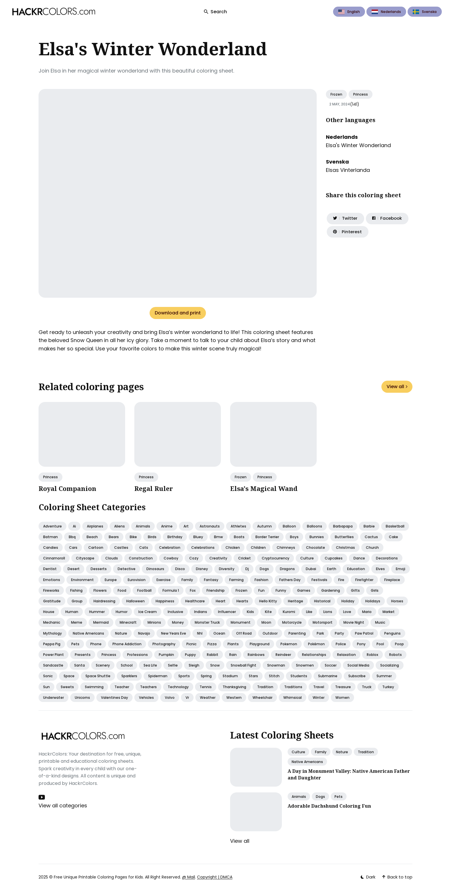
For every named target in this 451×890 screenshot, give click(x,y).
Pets (75, 644)
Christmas (345, 547)
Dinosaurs (155, 568)
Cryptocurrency (275, 558)
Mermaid (101, 622)
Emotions (51, 579)
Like (309, 611)
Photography (163, 644)
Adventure (52, 526)
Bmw (218, 536)
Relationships (314, 654)
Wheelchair (262, 697)
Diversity (226, 568)
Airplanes (95, 526)
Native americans (88, 633)
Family (187, 579)
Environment (82, 579)
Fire (341, 579)
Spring (206, 675)
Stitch (274, 675)
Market (389, 611)
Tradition (265, 686)
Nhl (199, 633)
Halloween (135, 601)
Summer (384, 675)
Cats (143, 547)
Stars (253, 675)
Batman (50, 536)
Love (347, 611)
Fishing (76, 590)
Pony (361, 644)
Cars (73, 547)
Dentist (50, 568)
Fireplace (392, 579)
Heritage (295, 601)
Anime (167, 526)
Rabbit (212, 654)
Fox (193, 590)
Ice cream (147, 611)
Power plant (53, 654)
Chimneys (286, 547)
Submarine (327, 675)
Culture (307, 558)
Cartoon (95, 547)
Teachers (148, 686)
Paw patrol (364, 633)
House (48, 611)
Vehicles (146, 697)
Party (339, 633)
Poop (399, 644)
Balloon (289, 526)
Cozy (193, 558)
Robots (395, 654)
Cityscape (85, 558)
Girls (375, 590)
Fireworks (51, 590)
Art (186, 526)
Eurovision (137, 579)
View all (397, 386)
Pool (380, 644)
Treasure (343, 686)
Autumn (264, 526)
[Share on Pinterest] (346, 233)
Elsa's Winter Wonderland (358, 145)
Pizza (212, 644)
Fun (261, 590)
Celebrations (203, 547)
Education (356, 568)
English (349, 11)
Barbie (369, 526)
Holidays (372, 601)
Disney (202, 568)
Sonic (48, 675)
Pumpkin (166, 654)
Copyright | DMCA (214, 877)
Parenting (297, 633)
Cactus (371, 536)
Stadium (230, 675)
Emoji (400, 568)
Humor (121, 611)
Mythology (52, 633)
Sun (46, 686)
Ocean (219, 633)
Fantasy (211, 579)
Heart (221, 601)
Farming (236, 579)
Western (234, 697)
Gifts (355, 590)
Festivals (319, 579)
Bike (133, 536)
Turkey (388, 686)
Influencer (227, 611)
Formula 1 (171, 590)
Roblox (372, 654)
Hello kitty (268, 601)
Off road (244, 633)
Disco (180, 568)
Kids (250, 611)
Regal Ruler (153, 488)
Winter (318, 697)
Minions (154, 622)
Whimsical (292, 697)
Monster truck (207, 622)
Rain (233, 654)
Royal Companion (67, 488)
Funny (281, 590)
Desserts (99, 568)
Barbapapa (343, 526)
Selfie (173, 665)
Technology (178, 686)
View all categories (63, 805)
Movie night (353, 622)
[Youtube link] (42, 797)
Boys (294, 536)
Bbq (72, 536)
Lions (327, 611)
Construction (141, 558)
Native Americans (306, 760)
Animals (143, 526)
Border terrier (267, 536)
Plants (233, 644)
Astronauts (210, 526)
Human (71, 611)
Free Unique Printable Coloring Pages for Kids (98, 877)
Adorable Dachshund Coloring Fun (329, 805)
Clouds (111, 558)
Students (299, 675)
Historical (322, 601)
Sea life (150, 665)
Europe (111, 579)
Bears (114, 536)
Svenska (425, 11)
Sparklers (129, 675)
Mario (367, 611)
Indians (200, 611)
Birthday (174, 536)
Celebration (169, 547)
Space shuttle (97, 675)
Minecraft (128, 622)
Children (258, 547)
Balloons (314, 526)
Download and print (178, 313)
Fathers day (290, 579)
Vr (187, 697)
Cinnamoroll (54, 558)
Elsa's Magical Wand (263, 488)
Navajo (144, 633)
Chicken (233, 547)
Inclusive (175, 611)
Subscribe (357, 675)
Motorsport (322, 622)
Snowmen (305, 665)
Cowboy (171, 558)
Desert (74, 568)
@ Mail (188, 877)
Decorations (387, 558)
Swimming (94, 686)
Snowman (276, 665)
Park (320, 633)
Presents (83, 654)
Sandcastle (53, 665)
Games (303, 590)
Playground (260, 644)
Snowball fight (243, 665)
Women (342, 697)
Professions (137, 654)
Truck (366, 686)
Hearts (242, 601)
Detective (126, 568)
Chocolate (315, 547)
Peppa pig (51, 644)
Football (144, 590)
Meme (76, 622)
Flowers (100, 590)
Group (77, 601)
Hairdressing (104, 601)
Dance (359, 558)
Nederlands (386, 11)
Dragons (287, 568)
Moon (266, 622)
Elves (380, 568)
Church (372, 547)
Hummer (97, 611)
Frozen (336, 94)
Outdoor (270, 633)
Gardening (330, 590)
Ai (74, 526)
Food (122, 590)
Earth (331, 568)
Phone (96, 644)
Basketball (395, 526)
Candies (50, 547)
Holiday (347, 601)
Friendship (216, 590)
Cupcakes (334, 558)
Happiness (165, 601)
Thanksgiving (234, 686)
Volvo (170, 697)
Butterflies (344, 536)
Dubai (311, 568)
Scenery (103, 665)
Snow (215, 665)
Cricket (244, 558)
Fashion (261, 579)
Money (178, 622)
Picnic (191, 644)
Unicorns (82, 697)
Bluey (198, 536)
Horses (397, 601)
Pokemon (288, 644)
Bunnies (316, 536)
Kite (268, 611)
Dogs (264, 568)
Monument (241, 622)
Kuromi (289, 611)
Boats (239, 536)
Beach (92, 536)
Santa (79, 665)
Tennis (206, 686)
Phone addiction (127, 644)
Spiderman (157, 675)
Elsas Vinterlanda (348, 170)
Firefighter (364, 579)
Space (69, 675)
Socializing (389, 665)
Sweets (67, 686)
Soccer (331, 665)
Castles (121, 547)
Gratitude (52, 601)
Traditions (293, 686)
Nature (121, 633)
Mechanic (51, 622)
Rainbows (256, 654)
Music (380, 622)
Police (341, 644)
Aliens (119, 526)
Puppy (190, 654)
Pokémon (316, 644)
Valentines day (114, 697)
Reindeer (283, 654)
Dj (247, 568)
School (127, 665)
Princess (360, 94)
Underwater (53, 697)
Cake (393, 536)
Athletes (238, 526)
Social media (358, 665)
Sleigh (194, 665)
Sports (184, 675)
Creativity (218, 558)
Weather (207, 697)
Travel (318, 686)
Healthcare (195, 601)
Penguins (392, 633)
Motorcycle (292, 622)
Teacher (121, 686)
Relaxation (346, 654)
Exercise (163, 579)
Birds (152, 536)
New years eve (173, 633)
